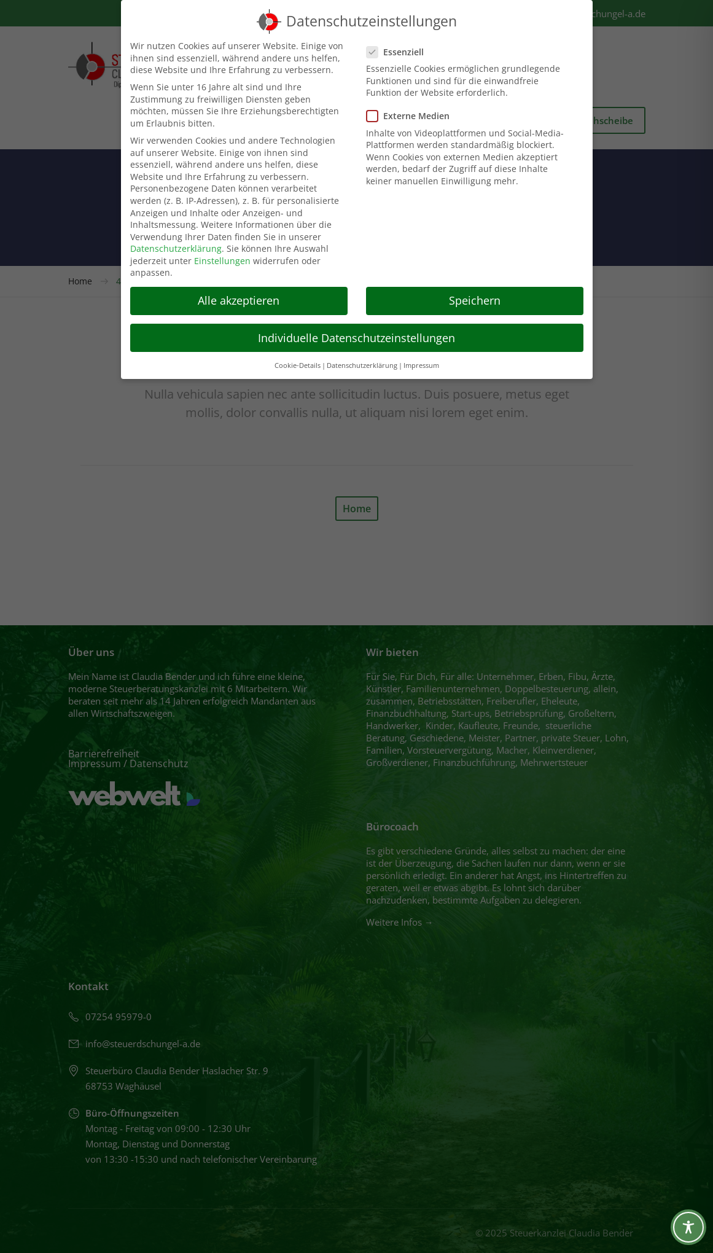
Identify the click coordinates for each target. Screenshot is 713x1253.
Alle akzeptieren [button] (238, 300)
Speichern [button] (475, 300)
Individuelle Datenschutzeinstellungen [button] (356, 337)
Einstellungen (222, 261)
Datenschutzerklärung (176, 248)
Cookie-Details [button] (298, 365)
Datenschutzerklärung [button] (362, 365)
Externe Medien (412, 116)
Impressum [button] (421, 365)
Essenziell (399, 52)
